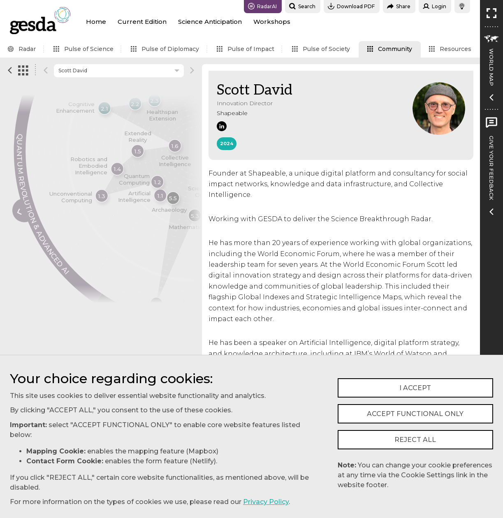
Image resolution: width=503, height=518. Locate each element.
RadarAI (262, 6)
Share (398, 6)
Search (302, 6)
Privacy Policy (266, 502)
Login (434, 6)
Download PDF (351, 6)
